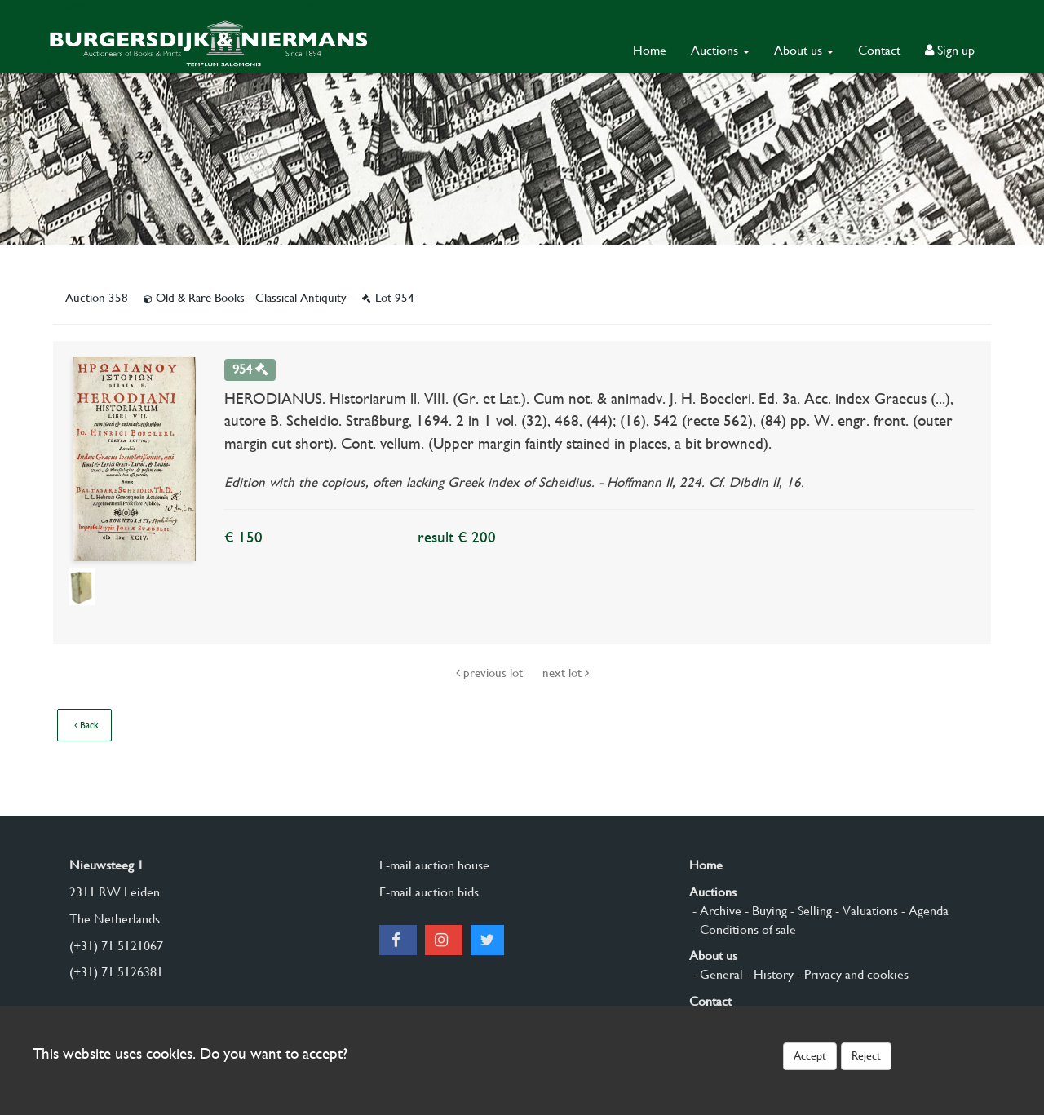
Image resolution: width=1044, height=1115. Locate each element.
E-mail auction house (434, 865)
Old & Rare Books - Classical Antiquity (247, 297)
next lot (565, 673)
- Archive (715, 910)
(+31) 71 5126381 (116, 972)
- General (716, 974)
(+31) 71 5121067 (116, 946)
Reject (866, 1055)
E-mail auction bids (429, 892)
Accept (810, 1055)
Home (649, 50)
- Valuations (865, 910)
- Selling (809, 910)
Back (86, 725)
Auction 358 (98, 297)
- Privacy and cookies (851, 974)
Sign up (950, 50)
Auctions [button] (720, 50)
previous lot (491, 673)
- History (768, 974)
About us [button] (804, 50)
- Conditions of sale (742, 929)
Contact (879, 50)
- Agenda (923, 910)
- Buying (764, 910)
